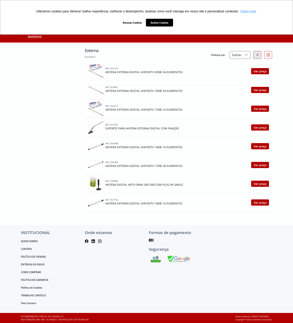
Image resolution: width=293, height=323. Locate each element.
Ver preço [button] (260, 71)
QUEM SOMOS (29, 241)
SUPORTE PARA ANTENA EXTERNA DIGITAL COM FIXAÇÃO (142, 128)
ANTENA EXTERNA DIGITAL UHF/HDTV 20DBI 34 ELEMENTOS (144, 72)
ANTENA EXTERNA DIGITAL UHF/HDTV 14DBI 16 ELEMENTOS (144, 147)
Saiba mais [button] (248, 11)
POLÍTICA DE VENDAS (33, 257)
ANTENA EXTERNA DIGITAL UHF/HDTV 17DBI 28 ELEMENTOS (144, 166)
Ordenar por (218, 55)
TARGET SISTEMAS (260, 316)
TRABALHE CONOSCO (33, 295)
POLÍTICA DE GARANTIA (34, 280)
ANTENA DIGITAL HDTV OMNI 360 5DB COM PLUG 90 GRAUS (144, 184)
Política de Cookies (31, 287)
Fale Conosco (28, 303)
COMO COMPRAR (31, 272)
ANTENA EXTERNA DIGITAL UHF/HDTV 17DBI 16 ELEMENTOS (144, 109)
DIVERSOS (35, 36)
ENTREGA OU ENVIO (33, 264)
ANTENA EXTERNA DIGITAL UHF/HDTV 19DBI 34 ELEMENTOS (144, 91)
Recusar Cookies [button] (132, 23)
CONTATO (26, 249)
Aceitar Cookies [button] (159, 23)
